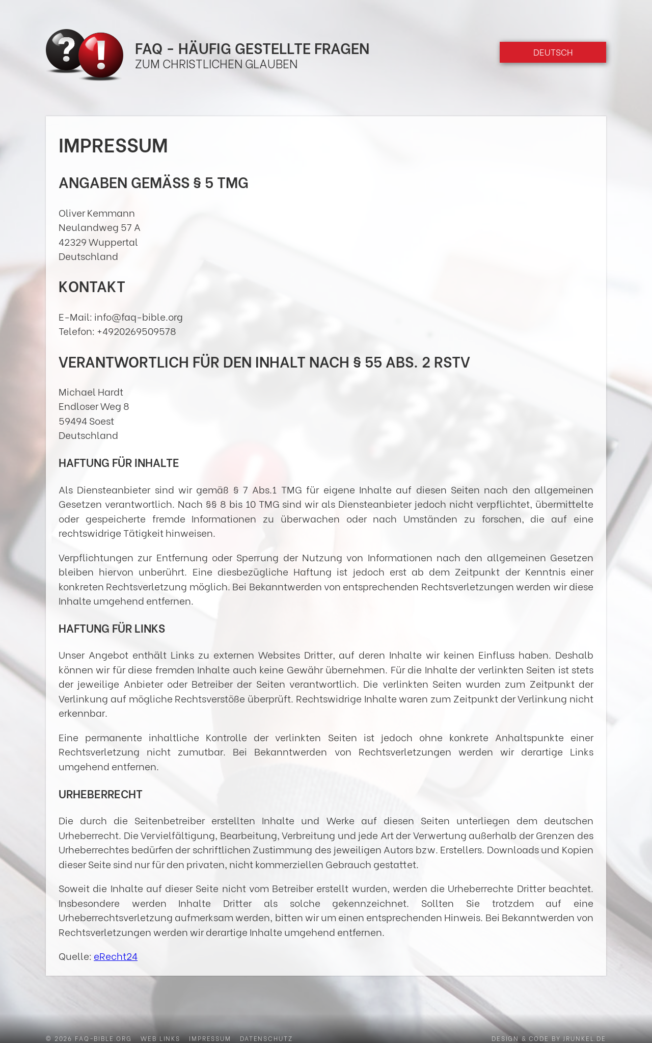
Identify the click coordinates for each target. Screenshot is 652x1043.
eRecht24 (116, 955)
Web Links (160, 1037)
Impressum (210, 1037)
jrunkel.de (584, 1037)
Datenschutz (266, 1037)
